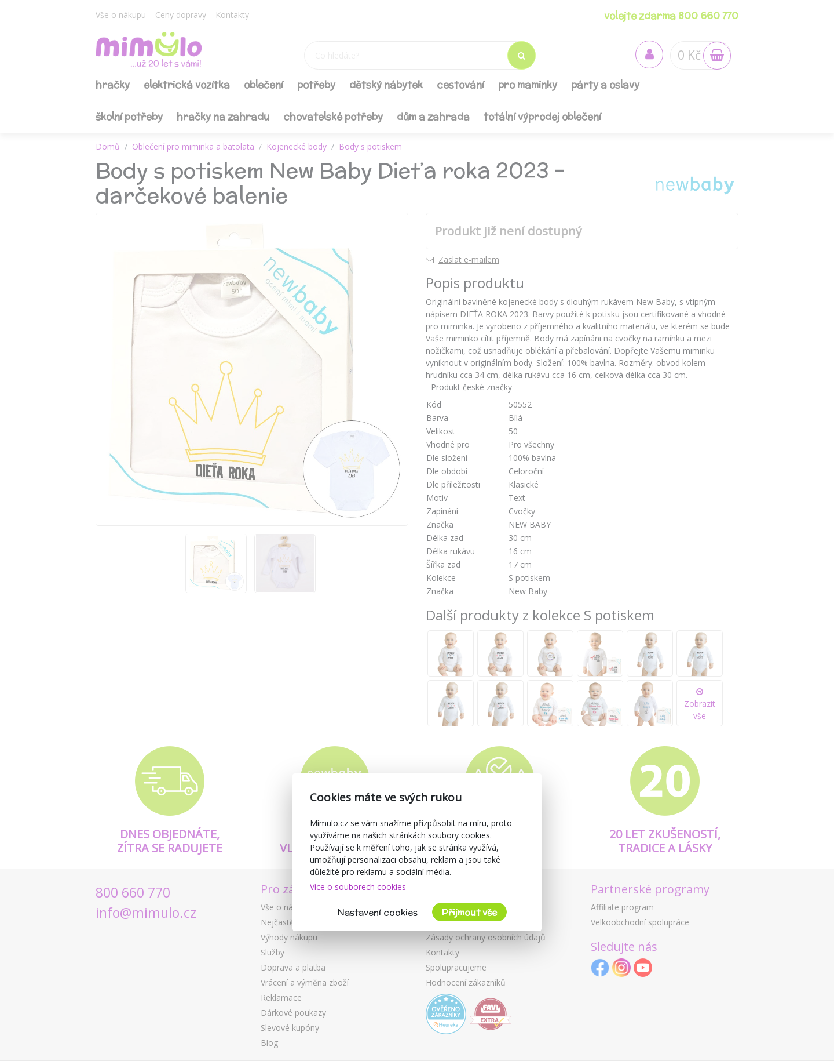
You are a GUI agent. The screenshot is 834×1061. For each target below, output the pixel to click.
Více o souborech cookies (358, 886)
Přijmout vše (469, 912)
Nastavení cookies (378, 912)
